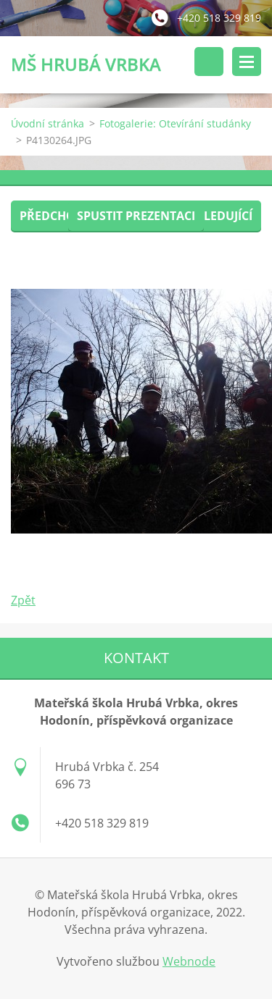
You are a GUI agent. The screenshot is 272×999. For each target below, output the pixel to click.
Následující (216, 216)
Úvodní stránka (47, 123)
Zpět (23, 600)
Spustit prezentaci (136, 216)
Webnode (188, 961)
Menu (246, 61)
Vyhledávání (208, 61)
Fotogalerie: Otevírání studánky (175, 123)
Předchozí (53, 216)
